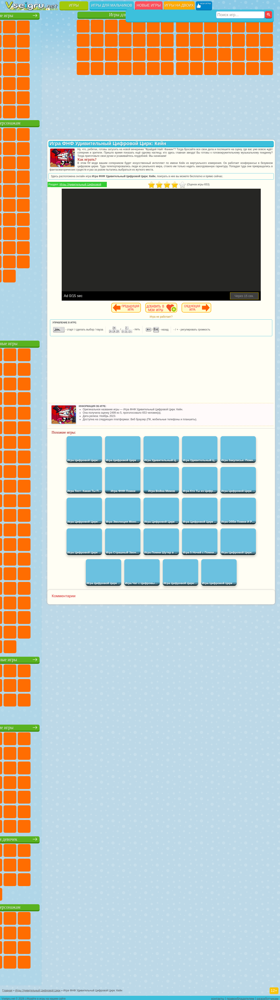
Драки (252, 40)
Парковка (182, 26)
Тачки (40, 176)
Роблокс (12, 246)
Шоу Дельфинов (12, 176)
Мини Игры (12, 82)
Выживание (238, 54)
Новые (12, 26)
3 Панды (25, 176)
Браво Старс (67, 218)
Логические (54, 54)
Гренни (54, 232)
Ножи (40, 68)
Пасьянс (12, 68)
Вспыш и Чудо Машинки (54, 176)
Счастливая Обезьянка (40, 204)
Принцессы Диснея (83, 68)
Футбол (196, 26)
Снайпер (182, 54)
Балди (40, 232)
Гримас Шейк (25, 275)
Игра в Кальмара (12, 232)
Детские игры (41, 726)
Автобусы (224, 68)
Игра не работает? (176, 316)
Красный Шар (40, 147)
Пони (83, 26)
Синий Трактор (12, 218)
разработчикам (267, 997)
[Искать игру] (240, 6)
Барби (125, 26)
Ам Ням (67, 161)
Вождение (12, 111)
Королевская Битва (252, 26)
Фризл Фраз (67, 190)
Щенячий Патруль (40, 133)
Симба (25, 261)
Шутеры (238, 68)
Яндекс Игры (25, 40)
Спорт (67, 40)
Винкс (167, 68)
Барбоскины (12, 190)
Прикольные (67, 68)
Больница (125, 54)
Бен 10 (196, 68)
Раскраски (83, 40)
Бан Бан (67, 261)
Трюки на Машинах (40, 82)
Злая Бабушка (12, 161)
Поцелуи (167, 40)
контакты (217, 997)
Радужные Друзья (54, 246)
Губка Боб (25, 133)
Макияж (167, 54)
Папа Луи (83, 54)
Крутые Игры (40, 96)
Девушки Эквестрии (97, 26)
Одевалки (139, 40)
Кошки (125, 40)
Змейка (54, 82)
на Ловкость (12, 40)
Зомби (238, 26)
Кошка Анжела (97, 40)
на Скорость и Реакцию (25, 82)
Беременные (97, 54)
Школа (54, 96)
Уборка (139, 68)
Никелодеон (25, 96)
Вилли (12, 133)
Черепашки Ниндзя (196, 40)
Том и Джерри (54, 204)
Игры (74, 5)
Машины (182, 40)
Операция (153, 54)
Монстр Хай (153, 26)
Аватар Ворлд (12, 261)
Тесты (139, 26)
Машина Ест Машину (266, 54)
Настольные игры (40, 658)
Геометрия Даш (54, 40)
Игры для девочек (126, 14)
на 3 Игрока (12, 96)
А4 (25, 232)
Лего (25, 161)
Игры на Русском (25, 68)
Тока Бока (67, 246)
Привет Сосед (40, 246)
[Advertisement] (40, 310)
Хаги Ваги (67, 232)
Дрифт (210, 68)
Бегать (252, 68)
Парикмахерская (153, 40)
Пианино (153, 68)
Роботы (196, 54)
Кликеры (67, 54)
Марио (40, 190)
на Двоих (67, 26)
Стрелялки (266, 68)
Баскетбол (67, 96)
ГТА (182, 68)
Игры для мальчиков (111, 5)
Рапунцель (111, 54)
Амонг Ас (54, 218)
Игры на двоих (179, 5)
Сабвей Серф (40, 161)
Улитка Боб (25, 147)
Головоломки (67, 82)
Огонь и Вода (111, 26)
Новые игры (149, 5)
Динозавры (54, 68)
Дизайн (125, 68)
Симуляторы (40, 26)
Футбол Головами (25, 111)
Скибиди (12, 275)
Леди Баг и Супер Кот (67, 147)
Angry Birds (54, 161)
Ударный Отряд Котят (25, 190)
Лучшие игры (40, 14)
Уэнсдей (54, 261)
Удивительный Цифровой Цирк (54, 275)
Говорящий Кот (54, 133)
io (25, 54)
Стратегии (210, 26)
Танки (224, 26)
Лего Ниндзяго (67, 133)
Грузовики (238, 40)
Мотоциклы (210, 40)
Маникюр (139, 54)
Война (40, 111)
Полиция (210, 54)
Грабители (252, 54)
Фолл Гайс (25, 218)
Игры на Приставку (67, 111)
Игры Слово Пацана (40, 261)
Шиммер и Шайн (25, 204)
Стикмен (224, 40)
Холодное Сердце (111, 40)
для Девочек (25, 26)
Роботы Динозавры (224, 54)
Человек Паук (54, 190)
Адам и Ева (12, 204)
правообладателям (240, 997)
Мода (97, 68)
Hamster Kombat (40, 275)
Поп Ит (40, 40)
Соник (67, 176)
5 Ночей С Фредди (12, 147)
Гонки (266, 40)
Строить (54, 111)
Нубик (25, 246)
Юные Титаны (67, 204)
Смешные (12, 54)
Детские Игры (54, 26)
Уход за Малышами (111, 68)
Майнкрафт (266, 26)
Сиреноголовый (40, 218)
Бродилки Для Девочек (167, 26)
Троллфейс (54, 147)
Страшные (40, 54)
